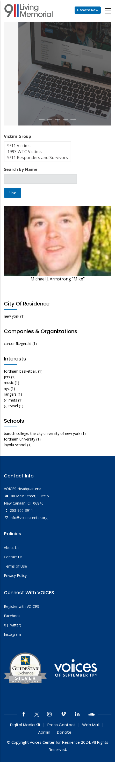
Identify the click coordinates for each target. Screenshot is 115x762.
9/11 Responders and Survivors (37, 158)
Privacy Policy (15, 575)
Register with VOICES (21, 606)
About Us (11, 547)
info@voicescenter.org (25, 517)
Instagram (12, 634)
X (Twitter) (12, 625)
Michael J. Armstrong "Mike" (58, 279)
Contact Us (13, 556)
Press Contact (61, 724)
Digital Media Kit (25, 724)
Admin (44, 732)
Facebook (12, 615)
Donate (64, 732)
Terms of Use (15, 566)
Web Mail (90, 724)
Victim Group (17, 136)
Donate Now (87, 10)
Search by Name (21, 169)
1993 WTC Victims (37, 152)
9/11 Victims (37, 146)
